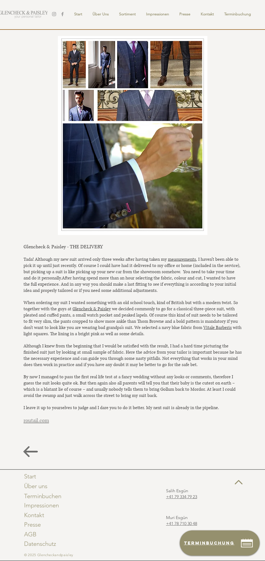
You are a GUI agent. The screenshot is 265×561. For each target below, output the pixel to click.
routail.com (36, 420)
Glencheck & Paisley (91, 309)
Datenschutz (40, 543)
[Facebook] (62, 14)
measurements (182, 259)
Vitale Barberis (217, 328)
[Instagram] (54, 14)
